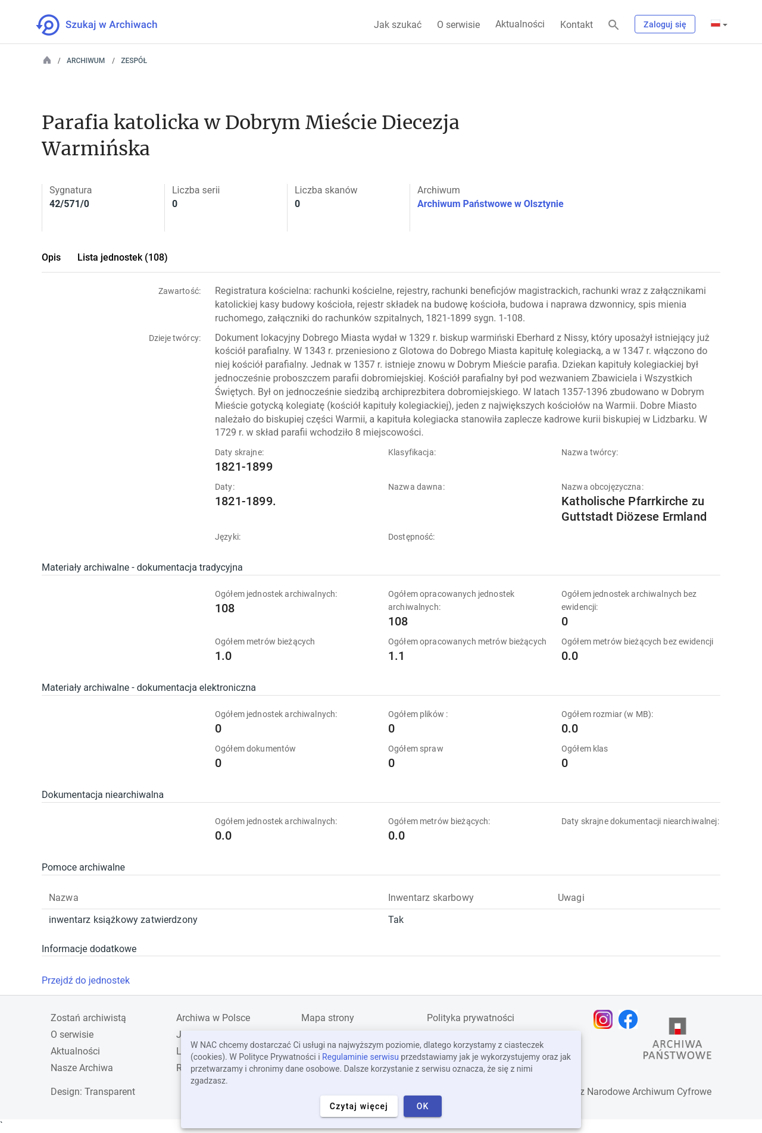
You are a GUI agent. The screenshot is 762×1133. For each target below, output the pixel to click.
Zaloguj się (665, 24)
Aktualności (520, 24)
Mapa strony (327, 1018)
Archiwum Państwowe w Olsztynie (490, 203)
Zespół (134, 61)
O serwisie (458, 24)
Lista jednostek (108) (122, 257)
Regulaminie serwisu (360, 1057)
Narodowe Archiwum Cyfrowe (649, 1091)
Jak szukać (397, 24)
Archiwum (86, 61)
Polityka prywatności (470, 1018)
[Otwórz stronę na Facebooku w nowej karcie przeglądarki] (631, 1019)
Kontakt (576, 24)
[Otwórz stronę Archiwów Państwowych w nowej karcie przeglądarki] (677, 1041)
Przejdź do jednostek (86, 980)
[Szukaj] (614, 25)
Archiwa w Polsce (213, 1018)
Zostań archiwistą (88, 1018)
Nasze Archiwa (82, 1067)
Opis (51, 257)
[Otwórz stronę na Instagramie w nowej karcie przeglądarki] (606, 1019)
